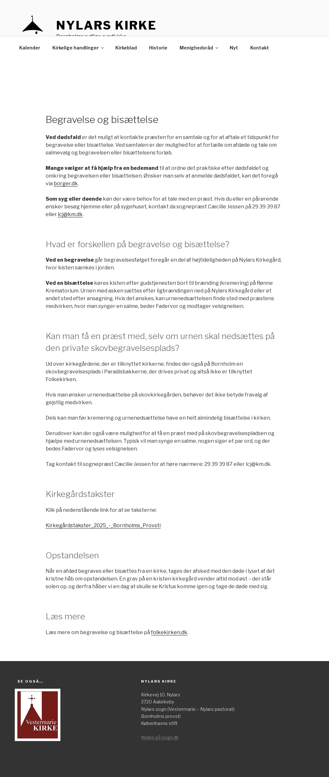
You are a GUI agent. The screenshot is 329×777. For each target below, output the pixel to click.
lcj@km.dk (70, 214)
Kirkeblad (126, 47)
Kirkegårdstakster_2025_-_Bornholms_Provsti (103, 525)
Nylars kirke (106, 25)
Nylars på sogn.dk (160, 737)
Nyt (234, 47)
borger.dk (66, 183)
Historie (158, 47)
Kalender (29, 47)
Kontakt (259, 47)
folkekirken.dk (169, 632)
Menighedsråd (199, 47)
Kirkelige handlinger (78, 47)
